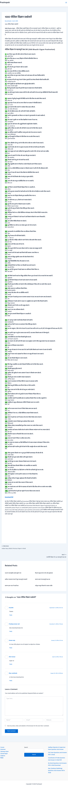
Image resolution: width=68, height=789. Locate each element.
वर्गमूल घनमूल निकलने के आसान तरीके (43, 586)
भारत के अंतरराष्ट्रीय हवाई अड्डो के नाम (13, 574)
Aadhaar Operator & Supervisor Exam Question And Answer (56, 748)
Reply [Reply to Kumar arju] (11, 649)
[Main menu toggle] (66, 2)
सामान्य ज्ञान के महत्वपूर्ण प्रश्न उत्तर (42, 580)
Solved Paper (4, 754)
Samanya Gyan (4, 752)
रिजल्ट (1, 758)
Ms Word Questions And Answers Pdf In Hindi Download (57, 764)
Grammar (3, 749)
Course (2, 747)
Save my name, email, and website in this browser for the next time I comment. (28, 727)
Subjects (2, 756)
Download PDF (9, 497)
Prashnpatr (5, 2)
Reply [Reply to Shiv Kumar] (11, 665)
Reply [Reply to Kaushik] (11, 616)
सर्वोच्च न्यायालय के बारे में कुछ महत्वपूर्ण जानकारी (16, 580)
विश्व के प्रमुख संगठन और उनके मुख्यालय (44, 574)
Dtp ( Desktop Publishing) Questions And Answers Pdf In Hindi (56, 771)
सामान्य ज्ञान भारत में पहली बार (11, 586)
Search (26, 747)
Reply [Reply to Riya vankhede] (11, 682)
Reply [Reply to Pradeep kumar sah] (11, 632)
